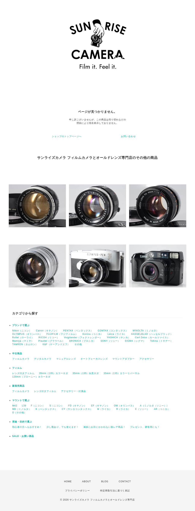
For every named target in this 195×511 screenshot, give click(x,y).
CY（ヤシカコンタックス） (77, 409)
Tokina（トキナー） (161, 341)
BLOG (104, 481)
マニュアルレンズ (66, 358)
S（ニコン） (57, 405)
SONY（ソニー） (110, 341)
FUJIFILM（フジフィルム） (62, 334)
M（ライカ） (104, 409)
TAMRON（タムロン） (25, 344)
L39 (24, 405)
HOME (68, 481)
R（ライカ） (123, 409)
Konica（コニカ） (92, 334)
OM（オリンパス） (124, 405)
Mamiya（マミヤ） (23, 341)
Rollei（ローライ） (23, 337)
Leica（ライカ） (117, 334)
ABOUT (86, 481)
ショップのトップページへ (67, 136)
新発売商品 (18, 386)
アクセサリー (146, 358)
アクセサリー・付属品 (73, 391)
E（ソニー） (142, 409)
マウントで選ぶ (21, 400)
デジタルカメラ (42, 358)
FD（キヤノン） (77, 405)
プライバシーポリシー (77, 490)
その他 (78, 344)
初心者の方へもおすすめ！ (27, 427)
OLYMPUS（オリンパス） (27, 334)
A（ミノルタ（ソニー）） (154, 405)
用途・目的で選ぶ (22, 421)
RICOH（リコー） (48, 337)
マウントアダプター (123, 358)
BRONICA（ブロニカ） (82, 341)
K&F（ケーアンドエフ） (56, 344)
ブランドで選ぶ (21, 325)
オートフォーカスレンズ (94, 358)
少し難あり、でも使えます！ (62, 427)
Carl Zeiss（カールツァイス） (152, 337)
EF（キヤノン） (100, 405)
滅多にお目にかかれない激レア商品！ (104, 427)
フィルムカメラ (21, 358)
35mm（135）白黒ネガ (86, 373)
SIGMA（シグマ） (135, 341)
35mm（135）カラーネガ (53, 373)
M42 (14, 405)
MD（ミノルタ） (21, 409)
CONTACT (125, 481)
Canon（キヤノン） (47, 330)
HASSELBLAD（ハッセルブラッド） (152, 334)
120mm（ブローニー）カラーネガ (31, 376)
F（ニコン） (38, 405)
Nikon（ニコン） (21, 330)
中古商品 (17, 353)
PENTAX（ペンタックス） (78, 330)
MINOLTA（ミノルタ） (146, 330)
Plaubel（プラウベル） (51, 341)
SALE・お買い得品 (23, 436)
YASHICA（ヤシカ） (118, 337)
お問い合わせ (128, 136)
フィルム (17, 368)
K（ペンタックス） (46, 409)
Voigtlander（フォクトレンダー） (83, 337)
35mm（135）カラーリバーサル (122, 373)
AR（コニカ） (162, 409)
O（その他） (19, 412)
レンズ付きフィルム (23, 373)
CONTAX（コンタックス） (113, 330)
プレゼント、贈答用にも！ (145, 427)
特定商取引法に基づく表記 (115, 490)
